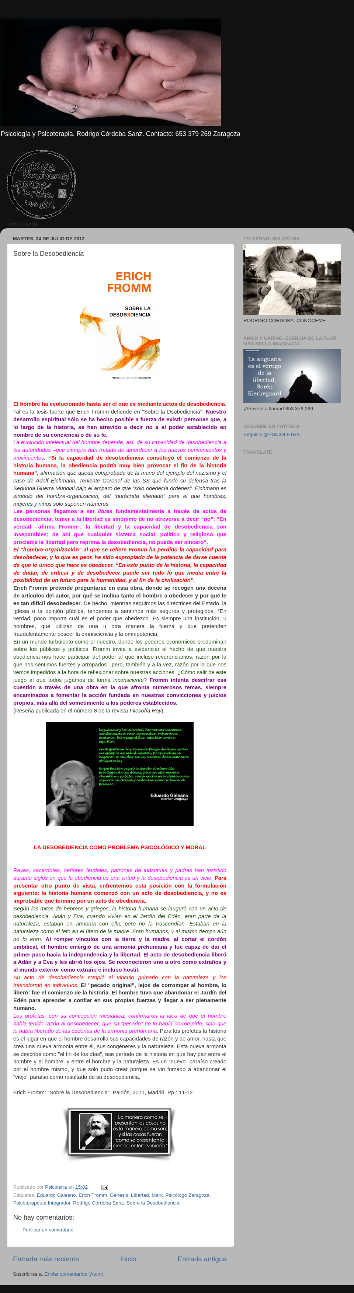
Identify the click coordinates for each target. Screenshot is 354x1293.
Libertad (140, 1195)
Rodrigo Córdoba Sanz (98, 1203)
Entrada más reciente (46, 1259)
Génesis (119, 1195)
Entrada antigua (202, 1259)
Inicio (128, 1259)
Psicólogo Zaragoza (187, 1195)
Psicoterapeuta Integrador (41, 1203)
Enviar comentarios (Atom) (74, 1274)
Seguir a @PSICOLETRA (271, 434)
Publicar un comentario (47, 1230)
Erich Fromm (93, 1195)
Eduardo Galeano (56, 1195)
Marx (157, 1195)
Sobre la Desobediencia (152, 1203)
